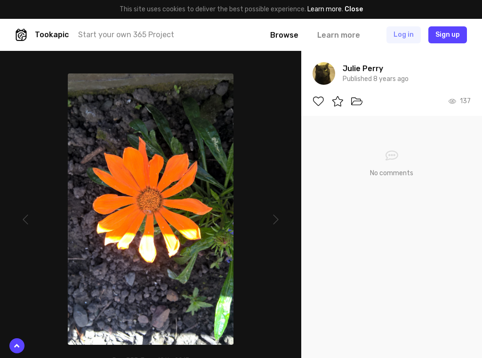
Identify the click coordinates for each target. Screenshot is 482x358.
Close (354, 9)
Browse (284, 35)
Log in (404, 35)
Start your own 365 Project (126, 34)
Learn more (324, 9)
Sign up (447, 35)
